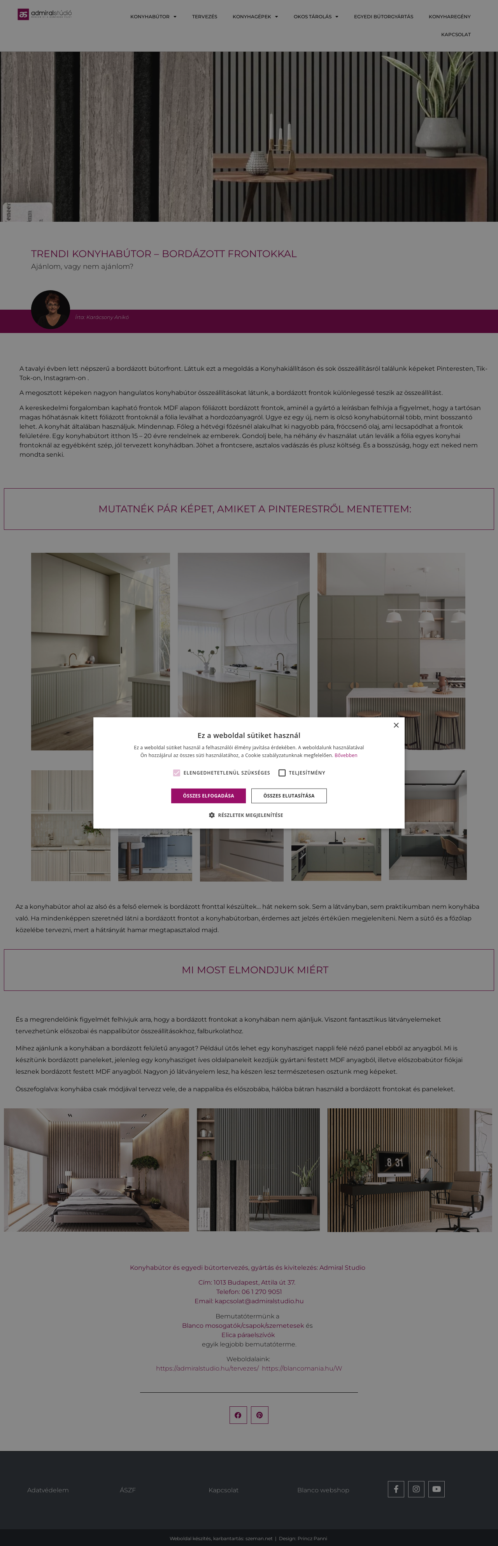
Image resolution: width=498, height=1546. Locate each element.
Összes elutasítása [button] (289, 795)
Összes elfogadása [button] (208, 795)
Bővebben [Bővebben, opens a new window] (346, 755)
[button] (249, 815)
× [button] (396, 726)
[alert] (249, 773)
